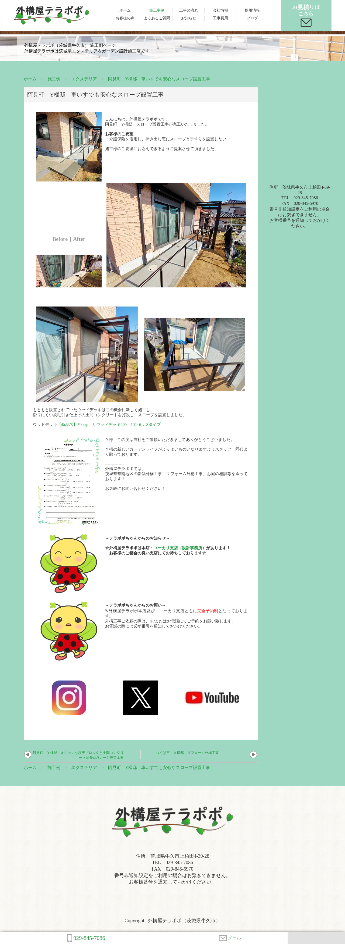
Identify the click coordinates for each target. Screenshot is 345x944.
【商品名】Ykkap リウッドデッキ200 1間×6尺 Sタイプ (108, 424)
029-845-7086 (86, 938)
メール (230, 938)
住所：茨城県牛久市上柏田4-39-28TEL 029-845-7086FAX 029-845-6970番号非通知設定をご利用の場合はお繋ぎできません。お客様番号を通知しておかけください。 (299, 206)
